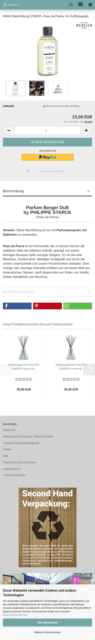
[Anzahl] (47, 130)
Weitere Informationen (47, 632)
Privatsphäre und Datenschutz (19, 462)
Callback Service (12, 468)
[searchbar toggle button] (71, 5)
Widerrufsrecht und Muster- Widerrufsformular (28, 436)
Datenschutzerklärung (15, 615)
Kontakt (7, 449)
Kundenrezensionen (18, 292)
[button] (8, 130)
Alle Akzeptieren (47, 622)
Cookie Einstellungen (14, 475)
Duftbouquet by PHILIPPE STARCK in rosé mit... (71, 366)
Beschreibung (13, 191)
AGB (5, 455)
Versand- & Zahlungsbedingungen (21, 443)
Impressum (9, 430)
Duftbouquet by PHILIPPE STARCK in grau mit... (23, 366)
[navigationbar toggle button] (90, 5)
